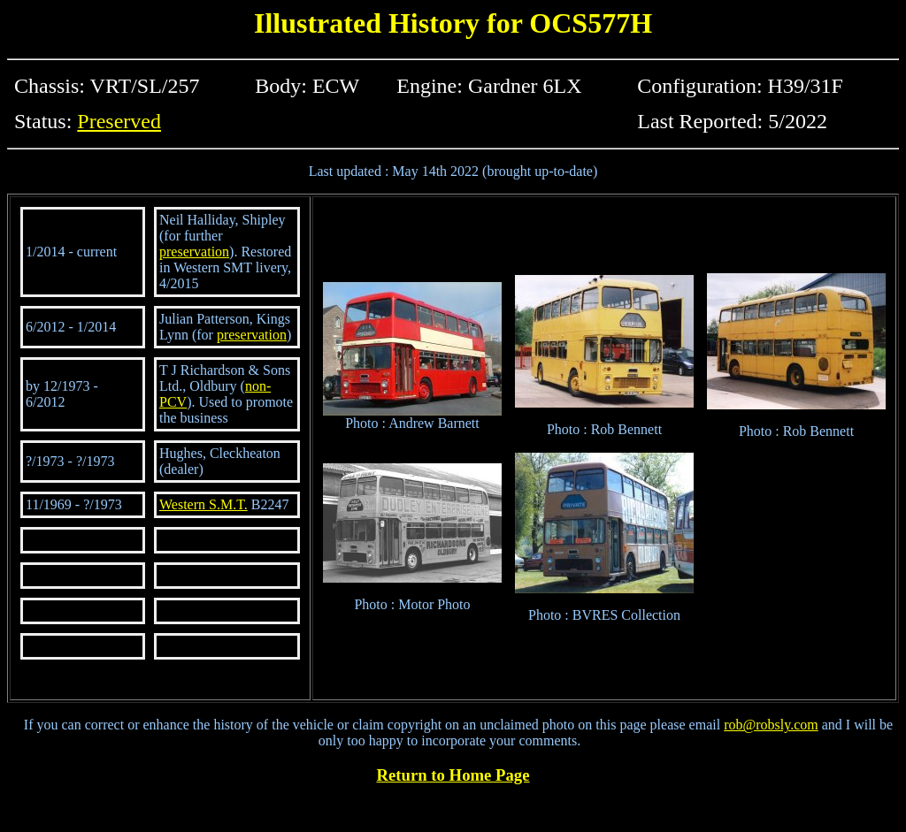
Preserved (119, 121)
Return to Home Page (453, 775)
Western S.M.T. (203, 504)
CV (177, 401)
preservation (194, 251)
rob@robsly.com (771, 724)
